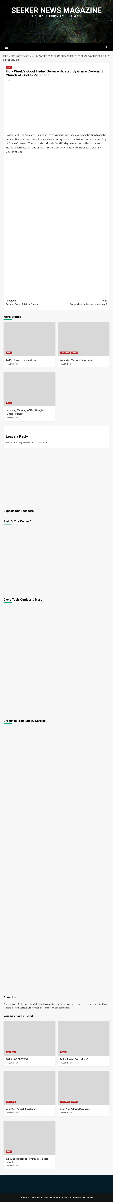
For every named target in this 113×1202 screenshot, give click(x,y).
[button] (6, 47)
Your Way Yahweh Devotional (76, 360)
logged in (23, 442)
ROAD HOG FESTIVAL (17, 1059)
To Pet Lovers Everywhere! (21, 360)
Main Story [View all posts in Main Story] (65, 353)
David (9, 80)
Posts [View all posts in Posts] (9, 67)
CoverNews (74, 1197)
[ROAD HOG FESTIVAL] (29, 1038)
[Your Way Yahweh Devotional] (84, 339)
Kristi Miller (11, 364)
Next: (81, 302)
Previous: (31, 302)
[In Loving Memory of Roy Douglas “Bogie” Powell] (29, 389)
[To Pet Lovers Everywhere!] (29, 339)
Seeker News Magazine (56, 10)
